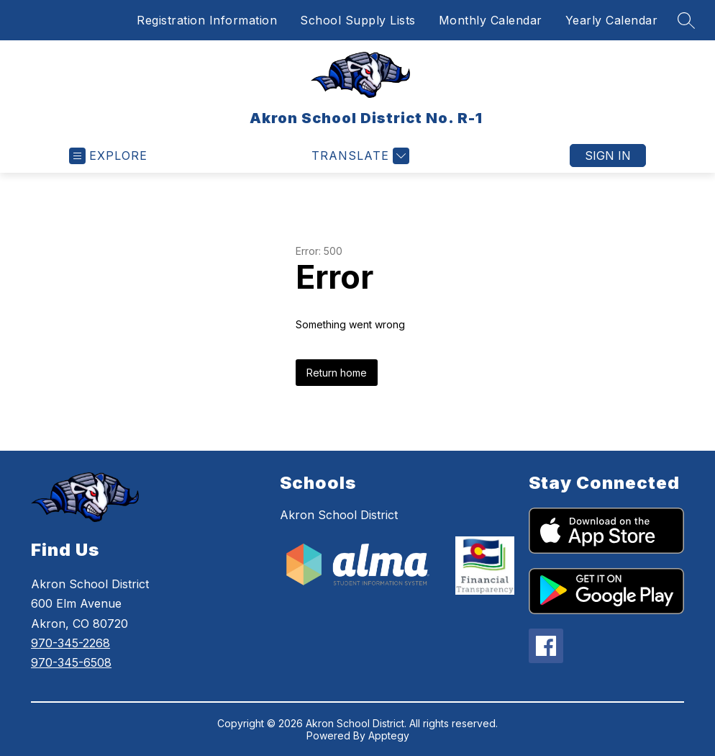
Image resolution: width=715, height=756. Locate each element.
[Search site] (686, 20)
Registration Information (207, 20)
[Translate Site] (358, 156)
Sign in (608, 155)
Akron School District (339, 515)
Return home (336, 372)
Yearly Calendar (611, 20)
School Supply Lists (358, 20)
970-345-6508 (71, 662)
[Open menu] (108, 156)
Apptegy (388, 735)
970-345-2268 (70, 643)
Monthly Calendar (490, 20)
